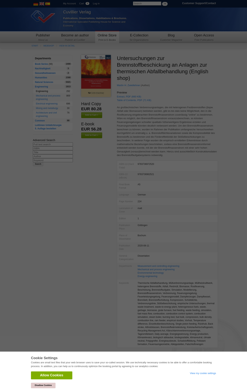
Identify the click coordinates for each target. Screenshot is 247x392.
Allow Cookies (51, 375)
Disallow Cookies (43, 385)
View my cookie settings (203, 373)
